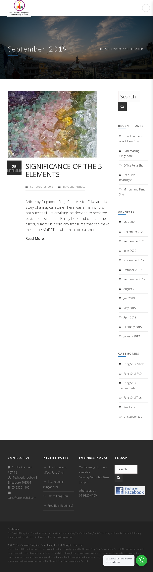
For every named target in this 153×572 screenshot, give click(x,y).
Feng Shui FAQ (133, 374)
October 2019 (132, 270)
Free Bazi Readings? (60, 506)
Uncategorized (133, 416)
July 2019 (129, 298)
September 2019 (134, 279)
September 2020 (134, 241)
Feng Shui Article (74, 186)
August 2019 (131, 289)
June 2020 (130, 251)
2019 (117, 49)
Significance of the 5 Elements (64, 170)
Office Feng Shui (134, 165)
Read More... (36, 238)
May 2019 (130, 308)
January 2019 (132, 336)
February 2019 (133, 327)
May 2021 (130, 222)
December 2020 (134, 232)
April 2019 (130, 317)
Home (105, 49)
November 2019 (134, 260)
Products (129, 407)
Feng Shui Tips (133, 398)
